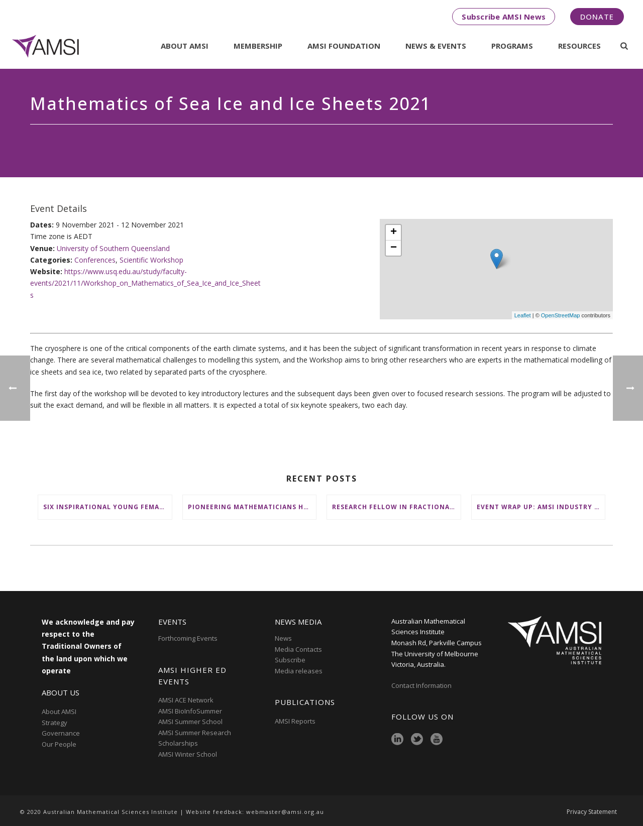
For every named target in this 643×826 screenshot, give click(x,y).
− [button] (393, 248)
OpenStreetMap (560, 315)
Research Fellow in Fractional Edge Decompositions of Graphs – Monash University (396, 507)
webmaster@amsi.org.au (285, 811)
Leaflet (522, 315)
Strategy (54, 722)
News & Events (435, 46)
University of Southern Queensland (113, 248)
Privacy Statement (592, 812)
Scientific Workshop (151, 260)
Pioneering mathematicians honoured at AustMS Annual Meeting (252, 507)
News (283, 638)
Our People (59, 744)
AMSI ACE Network (185, 699)
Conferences (95, 260)
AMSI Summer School (190, 721)
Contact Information (422, 685)
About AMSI (184, 46)
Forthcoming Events (188, 638)
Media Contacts (298, 649)
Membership (258, 46)
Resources (579, 46)
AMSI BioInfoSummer (190, 711)
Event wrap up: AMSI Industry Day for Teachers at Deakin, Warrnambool (541, 507)
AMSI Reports (295, 721)
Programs (512, 46)
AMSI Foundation (343, 46)
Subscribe (290, 659)
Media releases (299, 670)
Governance (61, 733)
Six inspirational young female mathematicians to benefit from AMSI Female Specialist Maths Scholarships (107, 507)
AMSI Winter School (187, 754)
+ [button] (393, 232)
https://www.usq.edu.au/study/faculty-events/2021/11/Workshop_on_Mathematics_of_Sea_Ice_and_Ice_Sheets (145, 283)
